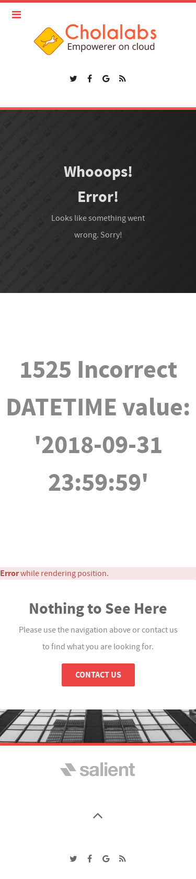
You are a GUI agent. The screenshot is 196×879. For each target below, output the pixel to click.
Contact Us (98, 675)
